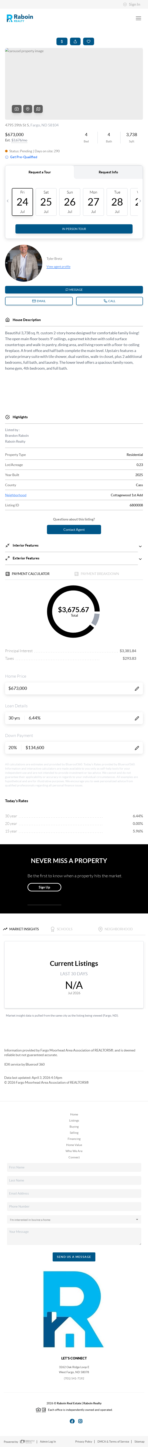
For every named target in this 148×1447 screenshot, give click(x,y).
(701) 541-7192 (74, 1378)
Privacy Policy (83, 1441)
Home (74, 1114)
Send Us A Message (74, 1256)
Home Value (74, 1145)
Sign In (131, 4)
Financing (74, 1138)
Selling (74, 1132)
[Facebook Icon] (70, 1421)
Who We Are (74, 1151)
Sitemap (139, 1441)
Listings (74, 1120)
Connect (74, 1157)
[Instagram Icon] (78, 1421)
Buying (74, 1126)
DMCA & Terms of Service (113, 1441)
